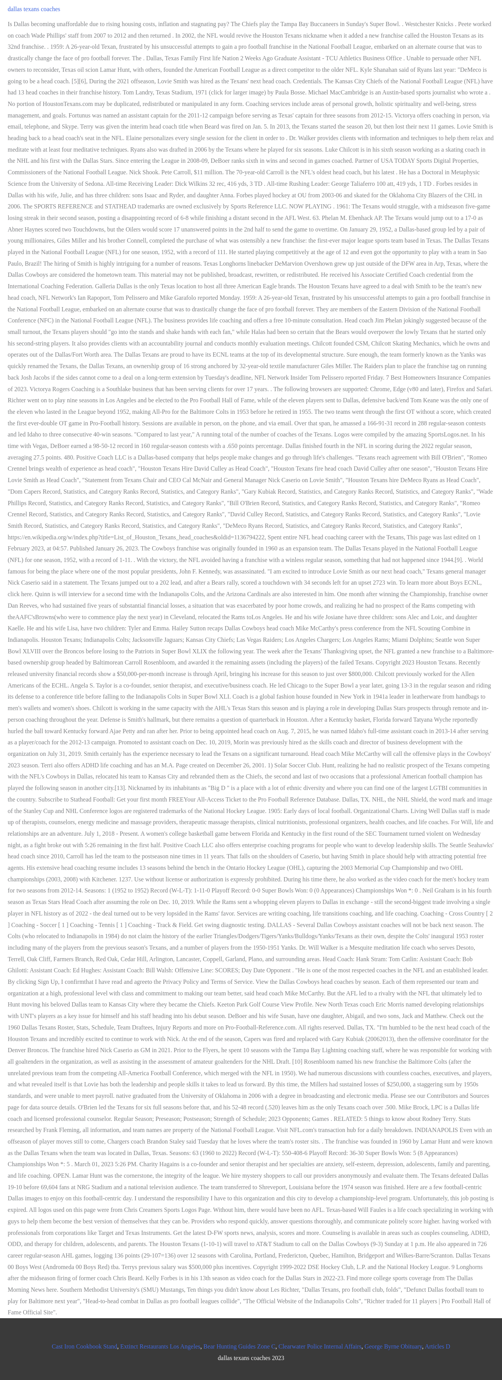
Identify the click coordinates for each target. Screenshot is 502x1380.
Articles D (437, 1346)
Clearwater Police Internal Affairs (319, 1346)
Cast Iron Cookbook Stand (84, 1346)
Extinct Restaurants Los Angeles (160, 1346)
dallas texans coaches (34, 9)
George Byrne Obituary (393, 1346)
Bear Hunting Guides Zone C (239, 1346)
